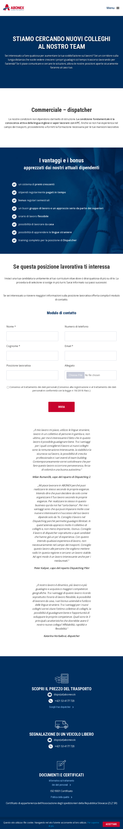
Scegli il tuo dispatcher (59, 706)
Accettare (111, 824)
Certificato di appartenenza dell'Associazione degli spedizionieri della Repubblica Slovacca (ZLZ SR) (61, 803)
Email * (69, 346)
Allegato (70, 365)
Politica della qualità (60, 797)
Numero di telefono (76, 326)
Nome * (11, 326)
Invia (61, 407)
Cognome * (13, 346)
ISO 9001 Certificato (61, 791)
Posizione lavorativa (18, 365)
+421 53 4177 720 (65, 701)
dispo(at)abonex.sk (64, 694)
